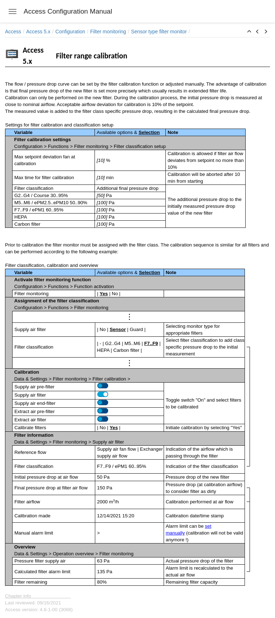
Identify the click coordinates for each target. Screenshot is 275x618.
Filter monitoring (108, 31)
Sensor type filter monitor (159, 31)
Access (13, 31)
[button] (249, 31)
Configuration (70, 31)
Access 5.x (38, 31)
